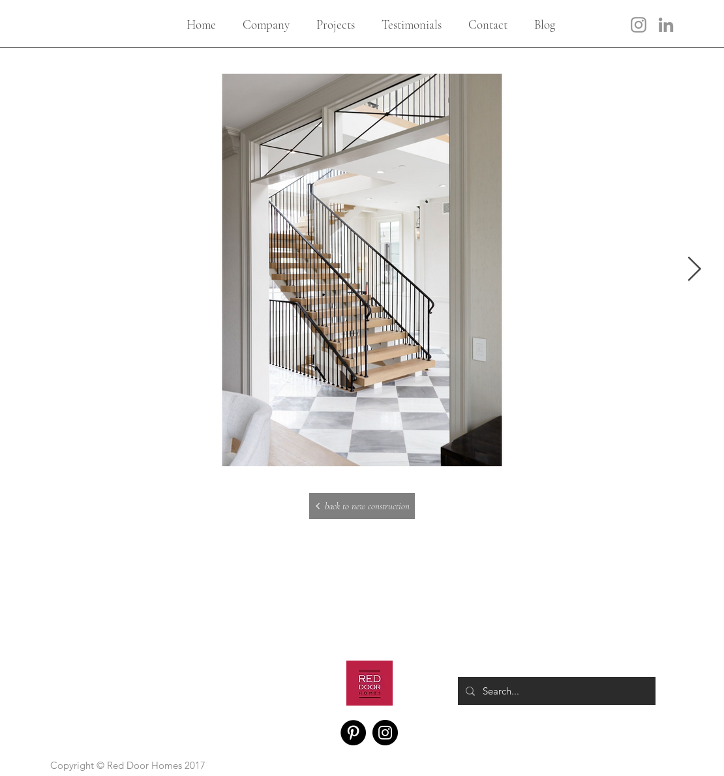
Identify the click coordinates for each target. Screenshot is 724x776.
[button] (266, 24)
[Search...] (555, 691)
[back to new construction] (362, 506)
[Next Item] (694, 270)
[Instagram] (638, 24)
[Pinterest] (353, 732)
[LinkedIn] (666, 24)
